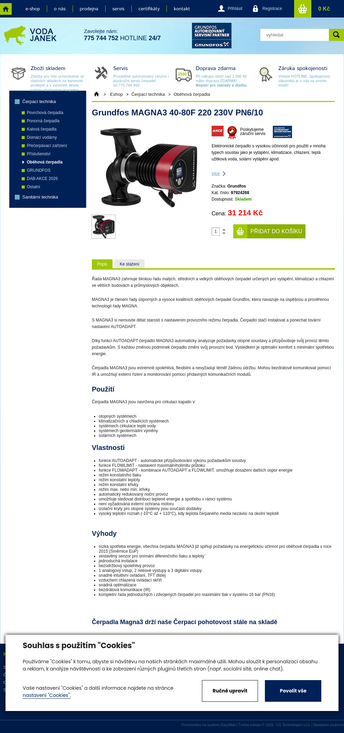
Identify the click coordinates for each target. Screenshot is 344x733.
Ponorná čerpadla (43, 121)
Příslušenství (39, 153)
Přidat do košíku (276, 231)
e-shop (32, 8)
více (216, 173)
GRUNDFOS (39, 170)
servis (118, 8)
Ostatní (33, 186)
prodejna (89, 8)
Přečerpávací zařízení (47, 145)
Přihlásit (235, 8)
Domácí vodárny (42, 137)
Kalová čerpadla (41, 129)
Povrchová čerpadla (45, 112)
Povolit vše (293, 690)
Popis (102, 264)
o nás (60, 8)
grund (212, 35)
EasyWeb (228, 725)
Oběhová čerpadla (45, 162)
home (6, 9)
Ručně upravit (230, 690)
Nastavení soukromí (328, 725)
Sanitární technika (40, 197)
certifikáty (149, 8)
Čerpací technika (39, 101)
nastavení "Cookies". (47, 695)
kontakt (182, 8)
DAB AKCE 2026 (42, 178)
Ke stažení (129, 264)
